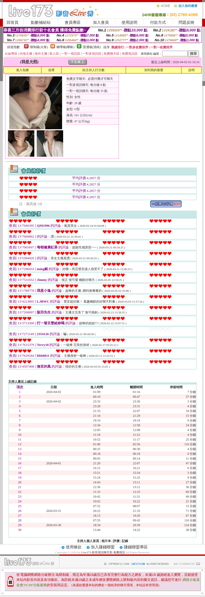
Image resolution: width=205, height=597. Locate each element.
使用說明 (129, 22)
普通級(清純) (92, 47)
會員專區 (73, 22)
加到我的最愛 (153, 70)
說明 (191, 70)
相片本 (106, 541)
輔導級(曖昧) (65, 47)
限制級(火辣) (39, 47)
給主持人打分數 (93, 70)
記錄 (125, 541)
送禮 (51, 70)
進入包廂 (22, 70)
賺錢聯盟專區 (136, 547)
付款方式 (158, 22)
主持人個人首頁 (88, 541)
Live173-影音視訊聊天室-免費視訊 (103, 552)
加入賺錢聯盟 (103, 547)
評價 (116, 541)
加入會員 (101, 22)
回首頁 (12, 22)
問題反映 (186, 22)
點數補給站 (41, 22)
